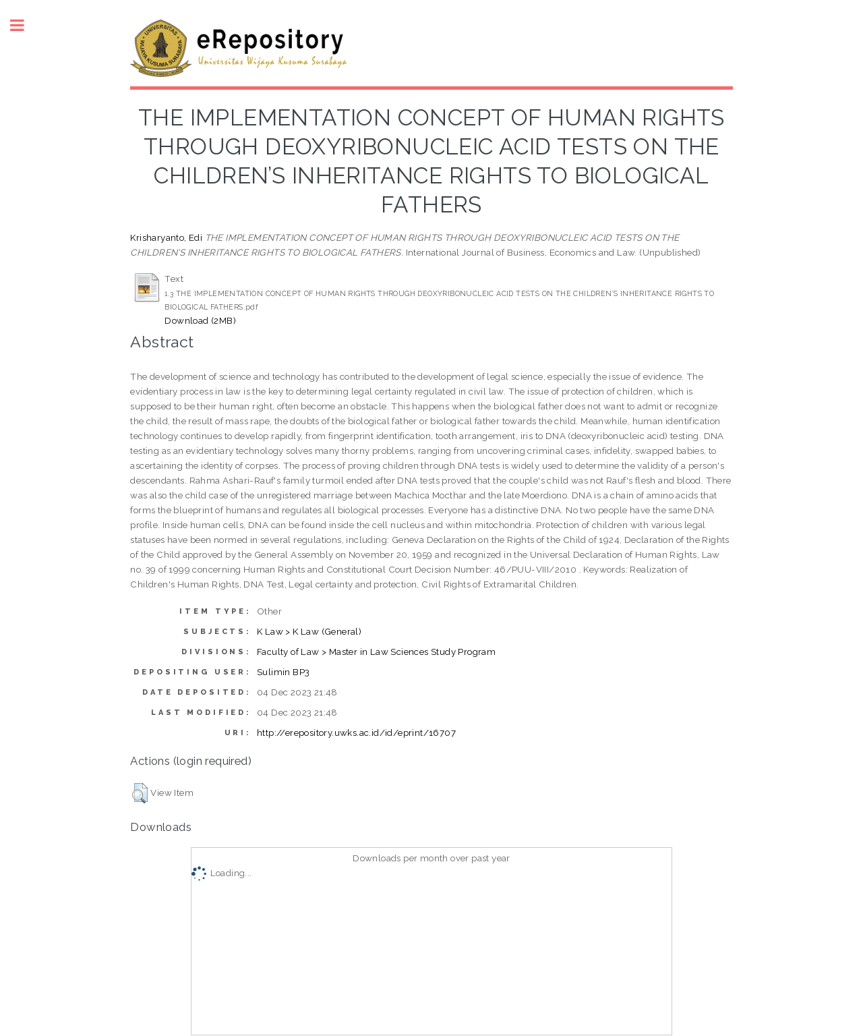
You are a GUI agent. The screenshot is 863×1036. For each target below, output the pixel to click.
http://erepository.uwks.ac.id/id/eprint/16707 (356, 732)
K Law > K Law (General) (309, 631)
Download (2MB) (200, 320)
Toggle (24, 25)
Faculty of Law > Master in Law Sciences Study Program (376, 651)
